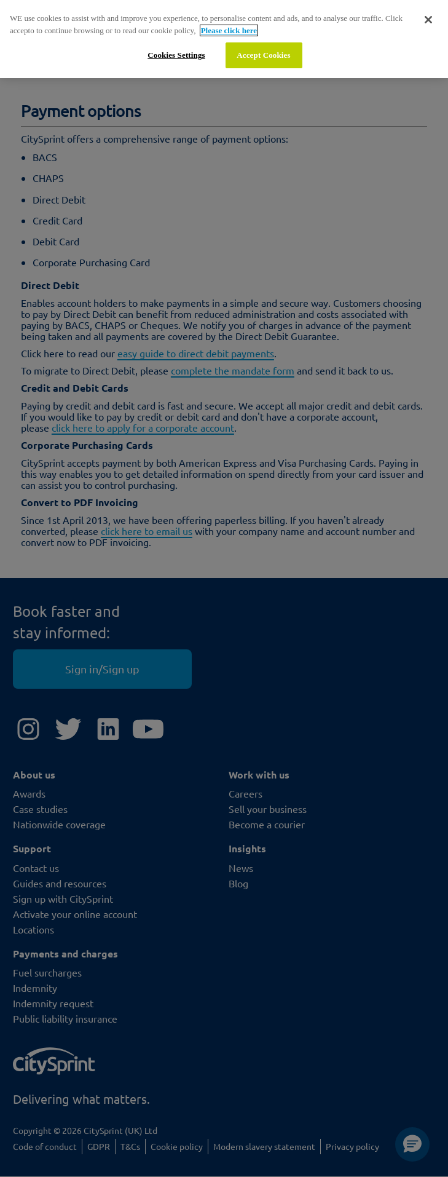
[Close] (428, 19)
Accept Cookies (263, 55)
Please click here (229, 30)
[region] (224, 39)
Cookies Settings (176, 55)
